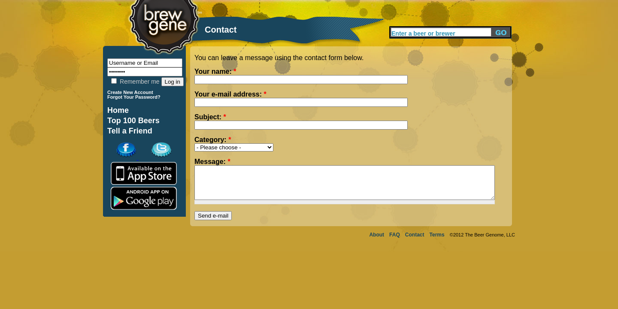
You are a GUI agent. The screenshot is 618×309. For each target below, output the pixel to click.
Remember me (135, 81)
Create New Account (130, 92)
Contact (414, 241)
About (376, 241)
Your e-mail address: (230, 94)
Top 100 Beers (133, 120)
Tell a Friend (129, 131)
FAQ (394, 241)
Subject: (210, 117)
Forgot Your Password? (134, 97)
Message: (212, 161)
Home (118, 110)
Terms (437, 241)
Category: (212, 139)
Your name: (215, 71)
